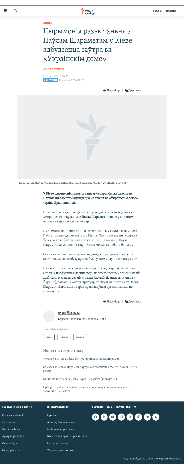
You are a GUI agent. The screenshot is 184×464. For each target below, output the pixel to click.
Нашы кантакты (57, 443)
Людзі (48, 23)
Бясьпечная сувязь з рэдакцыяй (67, 436)
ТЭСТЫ (157, 10)
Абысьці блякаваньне (61, 422)
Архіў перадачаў (13, 436)
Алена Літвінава (53, 69)
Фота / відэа (9, 443)
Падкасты (8, 422)
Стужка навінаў (12, 415)
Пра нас (52, 415)
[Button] (111, 90)
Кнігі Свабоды (11, 429)
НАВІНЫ (171, 10)
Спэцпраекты (11, 450)
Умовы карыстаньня (60, 450)
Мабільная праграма (60, 429)
